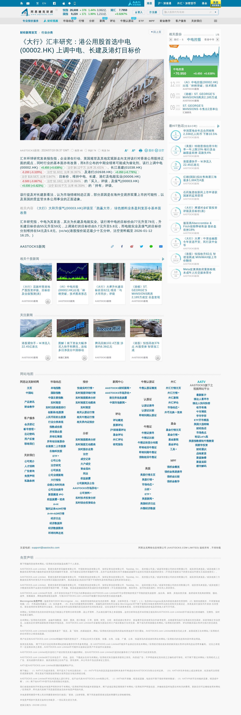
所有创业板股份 (56, 441)
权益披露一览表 (56, 499)
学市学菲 (201, 415)
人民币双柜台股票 (56, 417)
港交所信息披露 (118, 397)
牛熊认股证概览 (148, 388)
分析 (147, 489)
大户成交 (86, 463)
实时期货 (56, 402)
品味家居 (201, 453)
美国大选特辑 (201, 424)
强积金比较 (173, 476)
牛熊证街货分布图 (148, 442)
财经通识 (201, 449)
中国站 (29, 392)
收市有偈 (201, 407)
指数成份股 (56, 426)
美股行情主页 (147, 474)
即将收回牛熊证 (148, 447)
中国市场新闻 (118, 402)
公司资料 (85, 493)
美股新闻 (148, 498)
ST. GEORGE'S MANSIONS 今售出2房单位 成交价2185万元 (200, 109)
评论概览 (118, 420)
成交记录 (86, 459)
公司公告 (56, 460)
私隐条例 (29, 480)
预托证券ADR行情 (56, 508)
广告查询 (29, 471)
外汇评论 (118, 439)
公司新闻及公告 (85, 483)
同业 (85, 473)
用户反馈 (29, 438)
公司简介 (29, 461)
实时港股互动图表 (85, 402)
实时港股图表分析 (85, 397)
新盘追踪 (201, 461)
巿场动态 (173, 407)
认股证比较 (148, 410)
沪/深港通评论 (118, 429)
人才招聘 (29, 466)
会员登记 (29, 424)
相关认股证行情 (85, 412)
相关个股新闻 (29, 258)
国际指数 (56, 392)
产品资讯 (29, 401)
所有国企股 (56, 431)
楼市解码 (201, 466)
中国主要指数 (55, 397)
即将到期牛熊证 (148, 452)
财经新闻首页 (28, 32)
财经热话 (201, 428)
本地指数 (56, 388)
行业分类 (47, 32)
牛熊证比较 (148, 437)
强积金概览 (173, 466)
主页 (29, 388)
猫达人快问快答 (201, 403)
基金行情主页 (173, 429)
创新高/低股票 (56, 412)
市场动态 (148, 484)
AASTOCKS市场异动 (86, 488)
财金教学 (29, 406)
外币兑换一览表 (173, 412)
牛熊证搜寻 (148, 432)
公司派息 (56, 470)
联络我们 (29, 443)
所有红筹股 (56, 436)
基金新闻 (173, 439)
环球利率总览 (55, 533)
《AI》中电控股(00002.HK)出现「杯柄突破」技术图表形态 (200, 85)
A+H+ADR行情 (55, 513)
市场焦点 (201, 432)
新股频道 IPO (55, 494)
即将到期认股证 (148, 415)
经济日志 (56, 518)
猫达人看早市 (201, 399)
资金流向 (86, 468)
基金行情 (173, 434)
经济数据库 (56, 523)
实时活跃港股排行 (56, 407)
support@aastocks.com (46, 547)
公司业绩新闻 (55, 475)
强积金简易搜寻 (173, 471)
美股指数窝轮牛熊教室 (201, 440)
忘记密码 (29, 434)
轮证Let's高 (201, 436)
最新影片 (201, 394)
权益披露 (86, 478)
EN (44, 3)
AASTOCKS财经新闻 (118, 388)
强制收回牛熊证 (148, 457)
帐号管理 (29, 429)
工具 (173, 449)
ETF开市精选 (201, 420)
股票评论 (118, 425)
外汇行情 (173, 392)
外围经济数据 (147, 508)
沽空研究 (56, 465)
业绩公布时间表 (56, 484)
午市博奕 (201, 411)
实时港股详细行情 (85, 392)
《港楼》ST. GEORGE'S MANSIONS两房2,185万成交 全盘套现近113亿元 (200, 97)
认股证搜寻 (148, 405)
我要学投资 (201, 445)
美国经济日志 (147, 503)
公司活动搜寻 (55, 489)
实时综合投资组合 (85, 502)
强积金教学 (173, 481)
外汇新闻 (173, 397)
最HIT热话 (183, 126)
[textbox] (190, 12)
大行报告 (56, 479)
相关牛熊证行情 (85, 417)
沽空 (85, 454)
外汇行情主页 (173, 388)
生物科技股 (56, 451)
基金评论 (118, 434)
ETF (56, 456)
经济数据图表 (55, 528)
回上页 (156, 31)
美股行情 (148, 479)
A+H (55, 504)
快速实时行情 (85, 388)
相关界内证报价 (85, 422)
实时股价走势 (85, 449)
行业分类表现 (55, 422)
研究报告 (118, 444)
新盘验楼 (201, 457)
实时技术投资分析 (85, 497)
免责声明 (29, 475)
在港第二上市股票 (56, 446)
